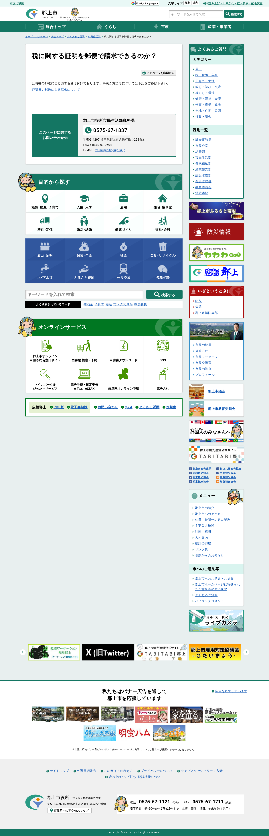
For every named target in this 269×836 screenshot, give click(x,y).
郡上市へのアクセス (209, 514)
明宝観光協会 (201, 481)
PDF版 (59, 407)
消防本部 (201, 193)
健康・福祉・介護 (208, 99)
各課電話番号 (86, 771)
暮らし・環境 (205, 93)
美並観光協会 (228, 477)
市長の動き (203, 369)
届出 (198, 69)
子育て (99, 304)
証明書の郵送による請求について (56, 89)
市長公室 (201, 145)
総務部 (200, 151)
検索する (234, 13)
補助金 (88, 304)
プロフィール (205, 374)
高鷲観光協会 (201, 477)
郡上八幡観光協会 (230, 468)
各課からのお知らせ (209, 555)
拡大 (195, 2)
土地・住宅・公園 (208, 111)
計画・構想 (203, 531)
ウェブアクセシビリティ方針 (202, 771)
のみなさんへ (210, 431)
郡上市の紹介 (204, 508)
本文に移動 (17, 3)
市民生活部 (94, 36)
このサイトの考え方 (118, 771)
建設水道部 (203, 175)
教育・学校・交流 (208, 87)
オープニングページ (36, 36)
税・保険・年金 (206, 75)
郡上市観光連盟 (202, 468)
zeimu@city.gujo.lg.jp (110, 150)
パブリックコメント (209, 601)
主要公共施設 (204, 526)
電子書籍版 (78, 407)
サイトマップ (59, 771)
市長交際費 (203, 363)
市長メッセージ (206, 357)
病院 (198, 307)
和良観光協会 (228, 481)
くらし (106, 26)
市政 (161, 26)
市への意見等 (123, 304)
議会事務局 (203, 139)
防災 (198, 301)
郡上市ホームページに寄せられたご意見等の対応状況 (217, 587)
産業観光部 (203, 169)
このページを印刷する (158, 73)
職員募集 (140, 304)
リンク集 (201, 549)
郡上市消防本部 (206, 313)
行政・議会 (203, 116)
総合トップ (51, 26)
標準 (187, 2)
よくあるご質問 (76, 36)
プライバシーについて (157, 771)
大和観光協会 (201, 473)
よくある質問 (149, 407)
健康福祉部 (203, 163)
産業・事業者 (215, 26)
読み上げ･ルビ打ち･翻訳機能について (136, 777)
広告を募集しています (231, 691)
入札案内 (201, 537)
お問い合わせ (108, 407)
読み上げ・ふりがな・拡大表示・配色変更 (235, 3)
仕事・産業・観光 (208, 105)
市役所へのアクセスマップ (69, 810)
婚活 (109, 304)
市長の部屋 (203, 345)
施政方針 (201, 351)
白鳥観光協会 (228, 473)
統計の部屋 (203, 543)
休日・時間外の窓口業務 (213, 520)
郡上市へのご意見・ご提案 (214, 578)
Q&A (128, 407)
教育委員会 (203, 187)
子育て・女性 (205, 81)
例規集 (171, 407)
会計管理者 (203, 181)
